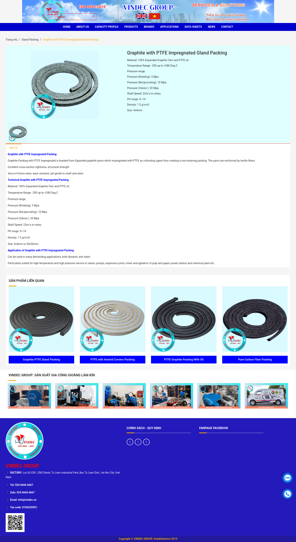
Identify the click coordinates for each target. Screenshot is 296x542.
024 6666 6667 (24, 484)
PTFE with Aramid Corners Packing (113, 359)
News (211, 26)
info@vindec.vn (27, 499)
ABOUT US (82, 26)
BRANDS (149, 26)
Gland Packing (30, 39)
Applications (169, 26)
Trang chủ (11, 39)
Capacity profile (107, 26)
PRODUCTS (131, 26)
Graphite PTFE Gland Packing (41, 359)
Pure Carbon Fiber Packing (255, 359)
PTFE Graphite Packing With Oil (184, 359)
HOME (66, 26)
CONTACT (227, 26)
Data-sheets (193, 26)
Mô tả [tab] (14, 147)
